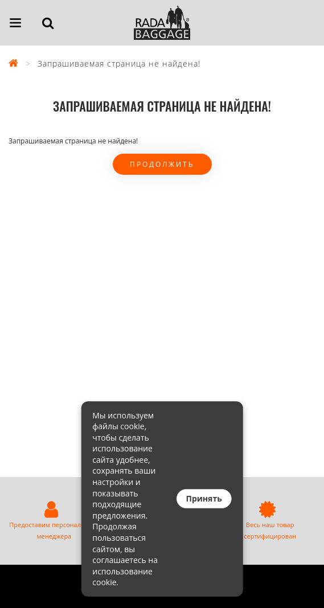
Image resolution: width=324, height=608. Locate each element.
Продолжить (162, 164)
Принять (204, 498)
